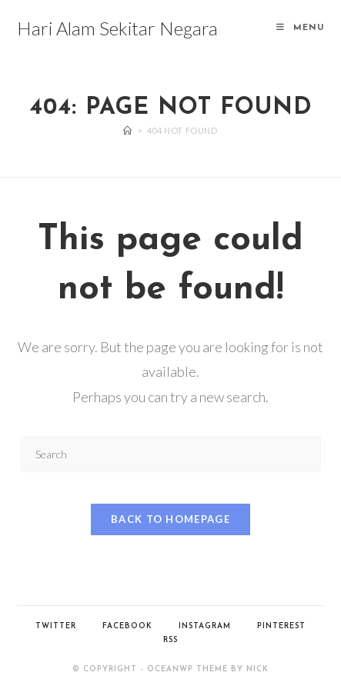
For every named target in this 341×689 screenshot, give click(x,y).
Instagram (205, 626)
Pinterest (281, 626)
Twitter (55, 626)
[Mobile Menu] (300, 28)
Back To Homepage (170, 519)
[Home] (127, 130)
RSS (170, 640)
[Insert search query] (171, 454)
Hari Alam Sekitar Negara (117, 28)
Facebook (127, 626)
